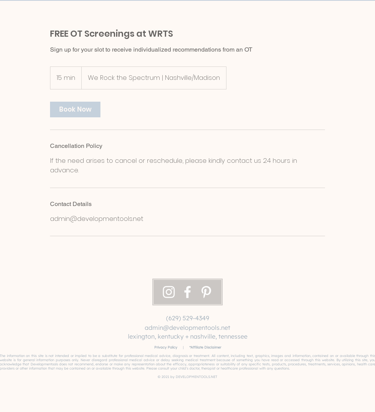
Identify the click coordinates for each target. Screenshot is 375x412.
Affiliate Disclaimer (206, 347)
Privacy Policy (165, 347)
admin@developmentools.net (187, 327)
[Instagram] (169, 292)
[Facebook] (187, 292)
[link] (75, 109)
